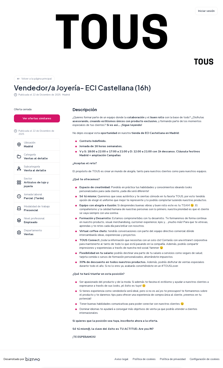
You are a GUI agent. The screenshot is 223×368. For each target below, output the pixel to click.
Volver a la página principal (34, 78)
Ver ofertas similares (37, 118)
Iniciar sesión (206, 11)
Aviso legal (121, 359)
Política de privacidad (173, 359)
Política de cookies (144, 359)
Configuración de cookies (205, 359)
